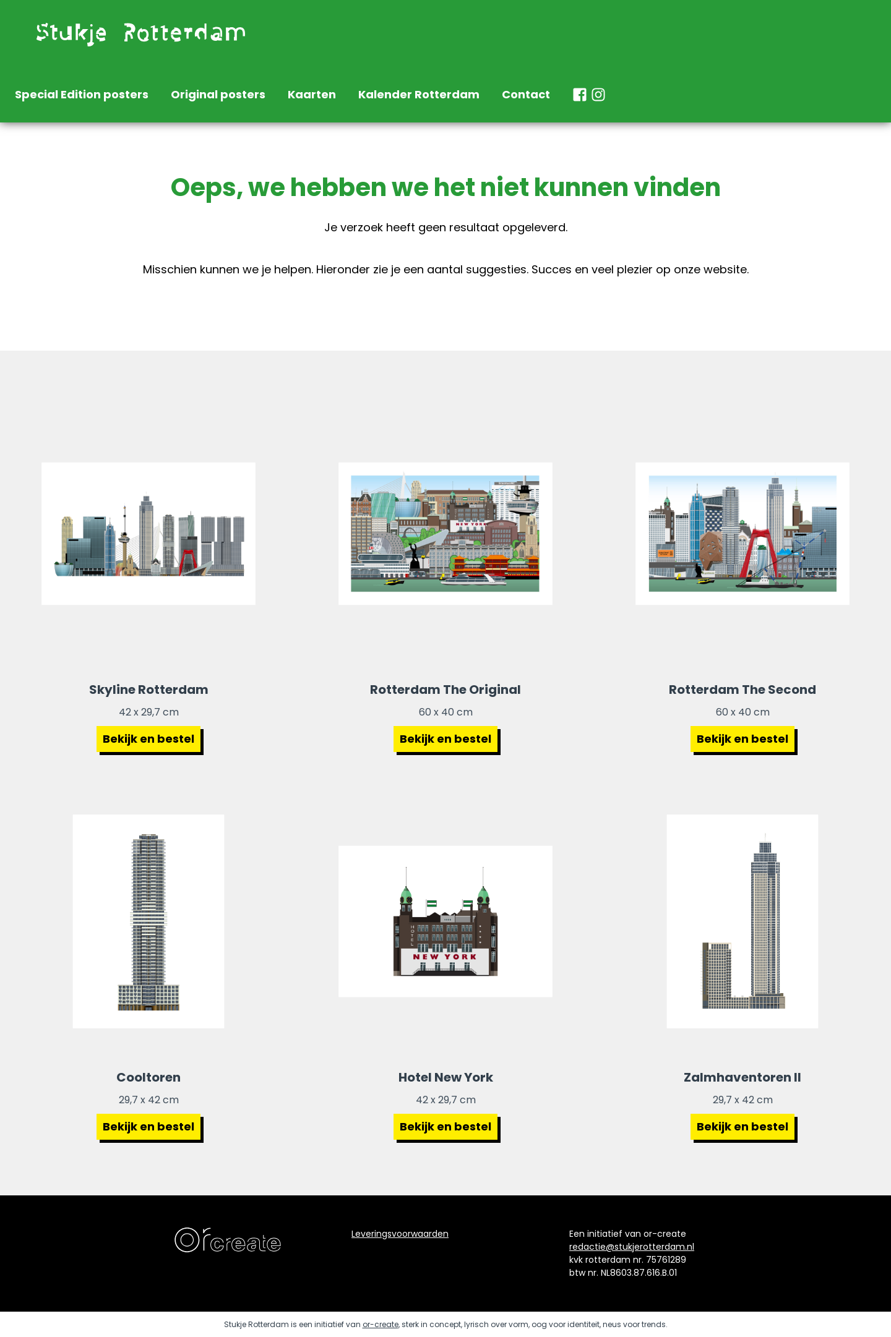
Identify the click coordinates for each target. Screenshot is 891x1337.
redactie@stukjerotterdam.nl (631, 1247)
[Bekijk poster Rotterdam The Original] (445, 533)
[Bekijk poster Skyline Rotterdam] (148, 533)
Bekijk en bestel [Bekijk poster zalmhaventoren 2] (742, 1126)
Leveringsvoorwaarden (400, 1234)
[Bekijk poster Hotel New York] (445, 921)
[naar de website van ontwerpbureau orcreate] (228, 1240)
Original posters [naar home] (218, 94)
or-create (380, 1324)
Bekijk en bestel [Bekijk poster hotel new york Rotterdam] (445, 1126)
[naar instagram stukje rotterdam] (598, 94)
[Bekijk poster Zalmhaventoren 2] (742, 921)
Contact (526, 94)
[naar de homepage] (138, 33)
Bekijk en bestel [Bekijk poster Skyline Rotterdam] (148, 738)
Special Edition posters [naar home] (81, 94)
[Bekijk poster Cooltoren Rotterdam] (148, 921)
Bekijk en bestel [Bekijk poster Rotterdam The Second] (742, 738)
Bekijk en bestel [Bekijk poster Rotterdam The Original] (445, 738)
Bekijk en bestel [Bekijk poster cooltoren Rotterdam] (148, 1126)
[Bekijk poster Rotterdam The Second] (742, 533)
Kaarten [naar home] (312, 94)
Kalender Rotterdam (419, 94)
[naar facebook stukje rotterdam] (579, 94)
